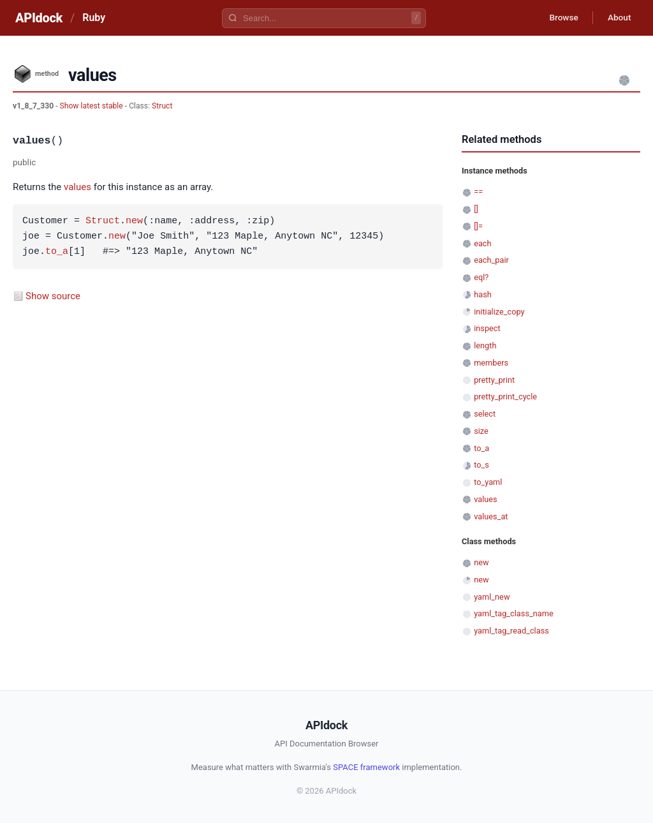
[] (476, 209)
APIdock (38, 18)
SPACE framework (366, 767)
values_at (491, 516)
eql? (481, 277)
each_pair (491, 260)
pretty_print (494, 380)
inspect (487, 328)
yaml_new (492, 597)
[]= (478, 226)
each (482, 243)
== (478, 191)
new (134, 221)
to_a (56, 252)
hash (483, 294)
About (618, 18)
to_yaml (488, 482)
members (491, 362)
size (481, 431)
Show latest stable (92, 105)
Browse (560, 18)
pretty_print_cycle (505, 396)
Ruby (93, 17)
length (485, 345)
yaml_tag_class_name (513, 613)
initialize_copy (499, 311)
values (77, 187)
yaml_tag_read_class (511, 630)
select (484, 414)
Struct (162, 105)
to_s (481, 465)
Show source (53, 296)
